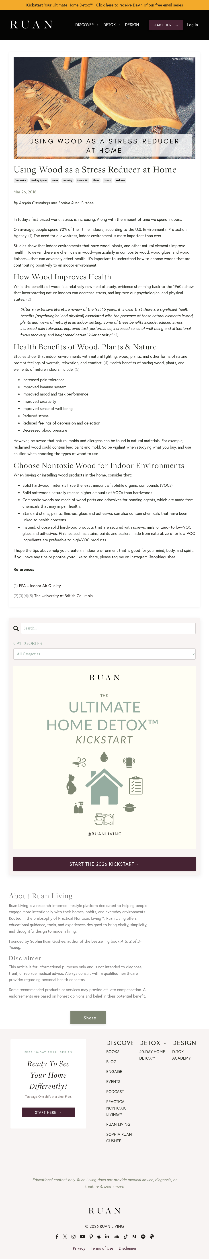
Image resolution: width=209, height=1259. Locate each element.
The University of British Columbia (63, 595)
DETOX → (111, 24)
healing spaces (39, 180)
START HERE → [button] (165, 24)
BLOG (111, 1061)
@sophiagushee (162, 556)
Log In (192, 24)
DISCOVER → (86, 24)
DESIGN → (134, 24)
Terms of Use (102, 1248)
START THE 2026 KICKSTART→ (104, 864)
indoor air (82, 180)
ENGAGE (114, 1071)
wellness (120, 180)
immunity (67, 180)
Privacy (79, 1248)
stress (107, 180)
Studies (20, 245)
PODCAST (115, 1091)
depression (20, 180)
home (55, 180)
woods (48, 499)
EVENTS (113, 1081)
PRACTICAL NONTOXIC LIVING (116, 1108)
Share (89, 1017)
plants (96, 180)
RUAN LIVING (118, 1124)
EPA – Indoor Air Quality (40, 585)
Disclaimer (127, 1248)
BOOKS (112, 1051)
